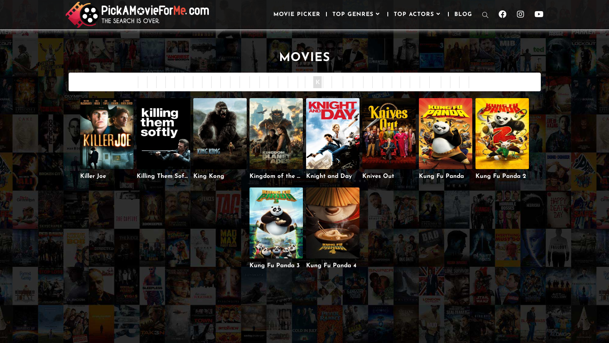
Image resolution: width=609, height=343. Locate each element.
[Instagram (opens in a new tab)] (520, 14)
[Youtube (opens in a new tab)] (539, 14)
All (474, 82)
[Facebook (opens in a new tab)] (502, 14)
